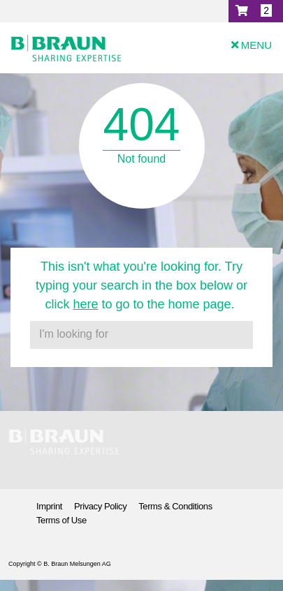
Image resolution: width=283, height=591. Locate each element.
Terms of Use (61, 520)
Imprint (49, 506)
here (85, 304)
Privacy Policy (100, 506)
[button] (255, 11)
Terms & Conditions (175, 506)
